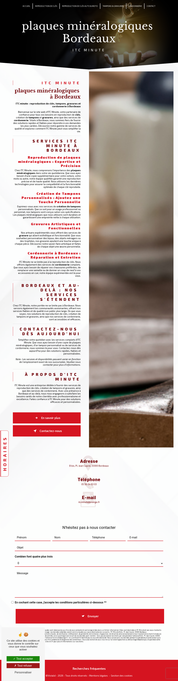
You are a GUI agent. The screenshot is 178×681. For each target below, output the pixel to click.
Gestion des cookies (121, 674)
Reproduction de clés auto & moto (80, 6)
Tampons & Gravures (113, 6)
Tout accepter (23, 658)
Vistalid (52, 674)
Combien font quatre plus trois (34, 548)
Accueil (26, 6)
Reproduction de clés (46, 6)
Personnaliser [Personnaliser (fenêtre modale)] (23, 672)
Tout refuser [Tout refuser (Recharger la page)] (23, 665)
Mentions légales (98, 674)
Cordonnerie (135, 6)
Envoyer (92, 605)
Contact (151, 6)
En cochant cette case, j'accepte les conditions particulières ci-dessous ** (61, 594)
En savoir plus (47, 424)
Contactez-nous (47, 435)
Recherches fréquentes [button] (89, 667)
